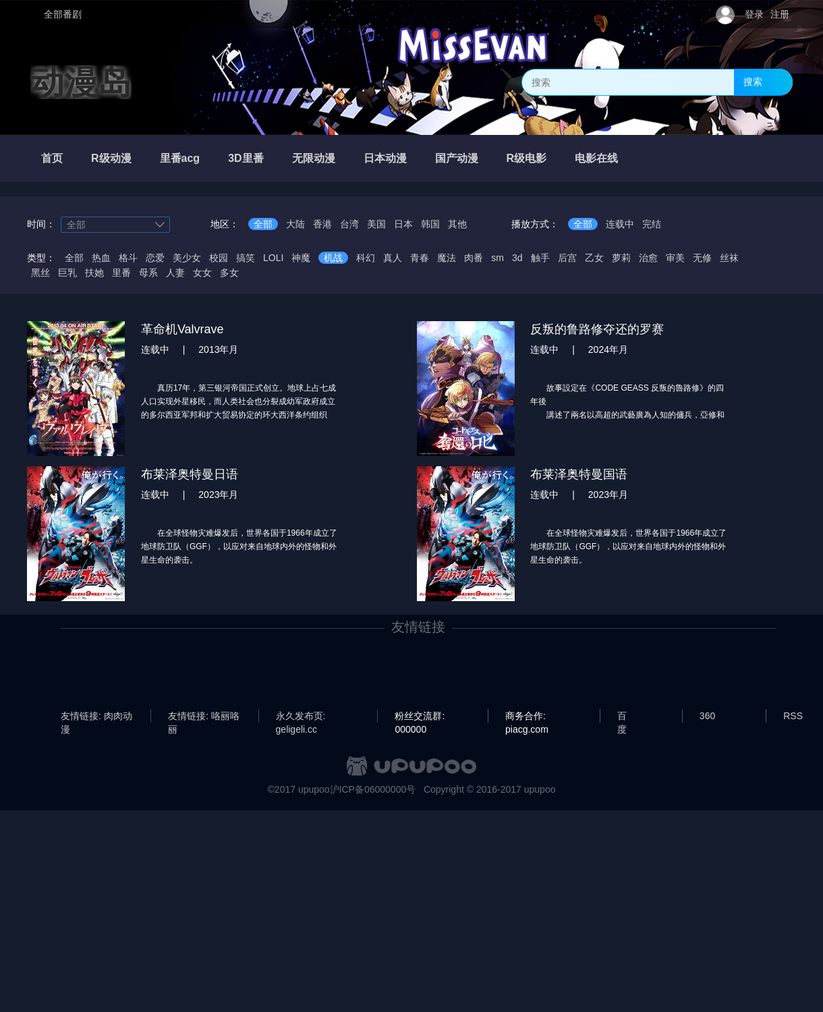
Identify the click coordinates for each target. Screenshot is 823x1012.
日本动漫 (385, 158)
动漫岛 (81, 82)
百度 (622, 716)
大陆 (295, 224)
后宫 (567, 257)
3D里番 (245, 158)
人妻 (175, 272)
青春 (419, 257)
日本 (403, 224)
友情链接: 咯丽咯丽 (203, 716)
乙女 (594, 257)
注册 (779, 14)
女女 (202, 272)
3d (517, 257)
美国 (376, 224)
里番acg (180, 158)
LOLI (273, 257)
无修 (702, 257)
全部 (263, 224)
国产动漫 (456, 158)
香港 (322, 224)
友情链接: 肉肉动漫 (96, 716)
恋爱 (155, 257)
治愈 (648, 257)
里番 (121, 272)
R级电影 (527, 158)
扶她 (94, 272)
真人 (392, 257)
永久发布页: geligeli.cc (301, 716)
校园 (218, 257)
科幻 (365, 257)
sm (497, 257)
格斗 (128, 257)
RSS (793, 715)
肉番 (473, 257)
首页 (52, 158)
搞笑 (245, 257)
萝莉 (621, 257)
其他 (457, 224)
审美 (675, 257)
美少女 (187, 257)
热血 (101, 257)
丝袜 (729, 257)
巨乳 (67, 272)
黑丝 (40, 272)
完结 (651, 224)
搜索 (752, 81)
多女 (229, 272)
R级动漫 (111, 158)
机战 (333, 257)
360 (707, 715)
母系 (148, 272)
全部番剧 (63, 14)
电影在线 (596, 158)
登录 (754, 14)
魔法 (446, 257)
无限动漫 (313, 158)
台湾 (349, 224)
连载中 (620, 224)
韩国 (430, 224)
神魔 (300, 257)
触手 (540, 257)
